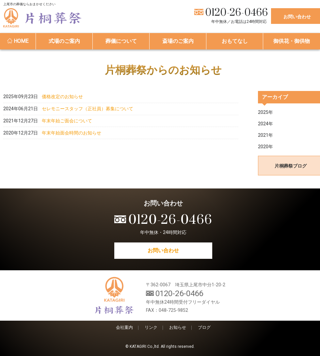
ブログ (204, 327)
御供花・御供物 (291, 41)
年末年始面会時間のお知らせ (71, 161)
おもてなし (235, 41)
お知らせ (177, 327)
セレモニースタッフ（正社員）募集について (87, 121)
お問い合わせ (163, 250)
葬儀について (121, 41)
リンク (151, 327)
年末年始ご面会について (67, 141)
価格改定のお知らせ (62, 100)
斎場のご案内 (178, 41)
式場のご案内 (64, 41)
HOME (17, 41)
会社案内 (124, 327)
